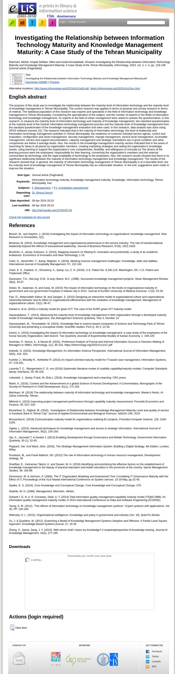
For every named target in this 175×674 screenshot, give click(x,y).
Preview (54, 82)
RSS (151, 666)
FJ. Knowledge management (71, 187)
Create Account (77, 22)
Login (62, 22)
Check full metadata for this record (29, 217)
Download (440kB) (37, 82)
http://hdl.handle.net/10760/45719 (52, 210)
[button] (12, 627)
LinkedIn (153, 661)
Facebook (154, 651)
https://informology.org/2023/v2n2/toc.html (115, 88)
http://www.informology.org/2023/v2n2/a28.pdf (62, 88)
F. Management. (41, 187)
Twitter (152, 656)
